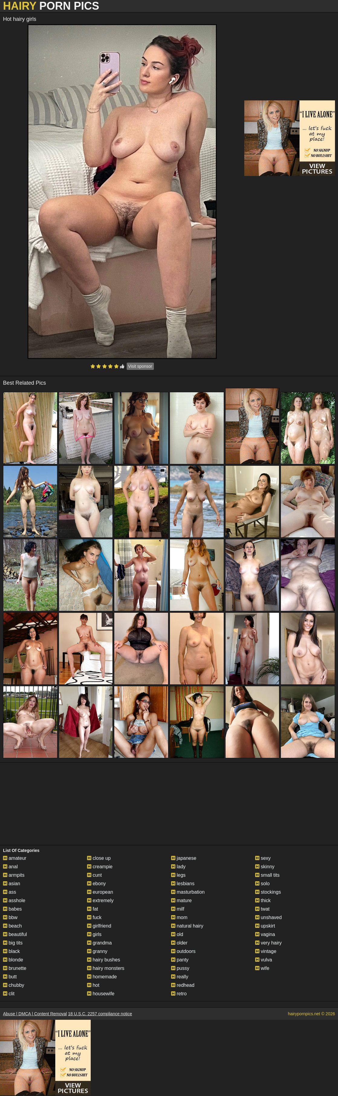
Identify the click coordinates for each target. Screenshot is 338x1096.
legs (178, 875)
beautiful (15, 934)
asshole (14, 900)
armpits (13, 875)
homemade (102, 976)
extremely (100, 900)
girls (94, 934)
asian (11, 883)
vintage (265, 951)
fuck (94, 917)
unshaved (268, 917)
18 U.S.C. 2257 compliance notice (100, 1013)
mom (179, 917)
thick (263, 900)
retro (179, 993)
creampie (99, 866)
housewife (101, 993)
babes (12, 909)
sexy (263, 858)
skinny (265, 866)
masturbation (188, 892)
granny (97, 951)
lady (178, 866)
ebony (96, 883)
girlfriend (99, 925)
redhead (182, 985)
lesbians (182, 883)
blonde (13, 959)
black (11, 951)
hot (93, 985)
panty (180, 959)
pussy (180, 968)
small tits (267, 875)
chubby (13, 985)
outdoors (183, 951)
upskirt (265, 925)
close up (99, 858)
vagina (265, 934)
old (177, 934)
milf (177, 909)
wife (262, 968)
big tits (13, 942)
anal (10, 866)
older (179, 942)
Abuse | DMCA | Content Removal (35, 1013)
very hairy (268, 942)
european (100, 892)
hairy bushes (103, 959)
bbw (10, 917)
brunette (14, 968)
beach (12, 925)
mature (181, 900)
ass (9, 892)
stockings (268, 892)
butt (10, 976)
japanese (183, 858)
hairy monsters (105, 968)
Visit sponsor (140, 366)
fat (92, 909)
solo (262, 883)
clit (9, 993)
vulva (263, 959)
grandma (99, 942)
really (179, 976)
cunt (94, 875)
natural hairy (187, 925)
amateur (14, 858)
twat (262, 909)
